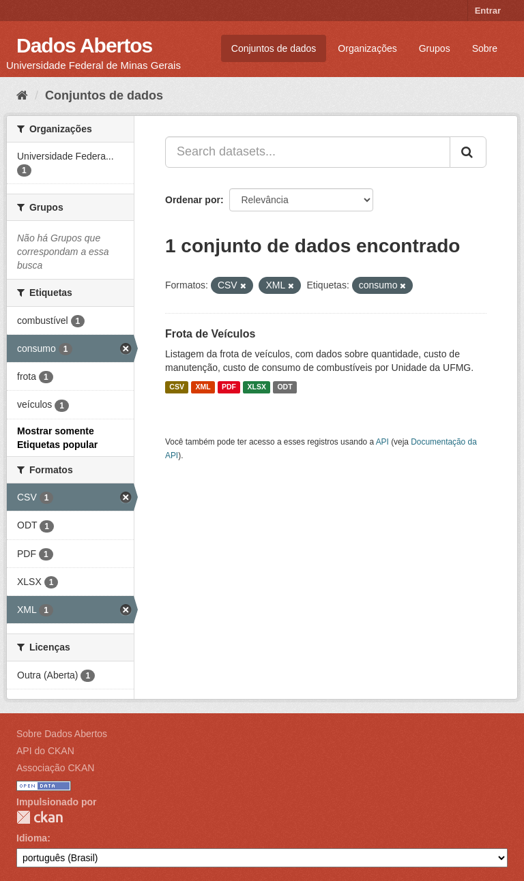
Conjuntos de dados (274, 48)
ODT (284, 387)
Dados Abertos (84, 45)
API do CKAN (45, 750)
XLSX (257, 387)
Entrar (488, 10)
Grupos (434, 48)
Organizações (367, 48)
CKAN (39, 817)
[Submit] (468, 152)
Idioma (31, 838)
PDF (229, 387)
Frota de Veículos (210, 334)
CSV (176, 387)
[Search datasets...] (307, 152)
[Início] (22, 95)
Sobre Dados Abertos (61, 733)
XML (202, 387)
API (382, 442)
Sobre (484, 48)
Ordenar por (192, 199)
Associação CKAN (55, 767)
